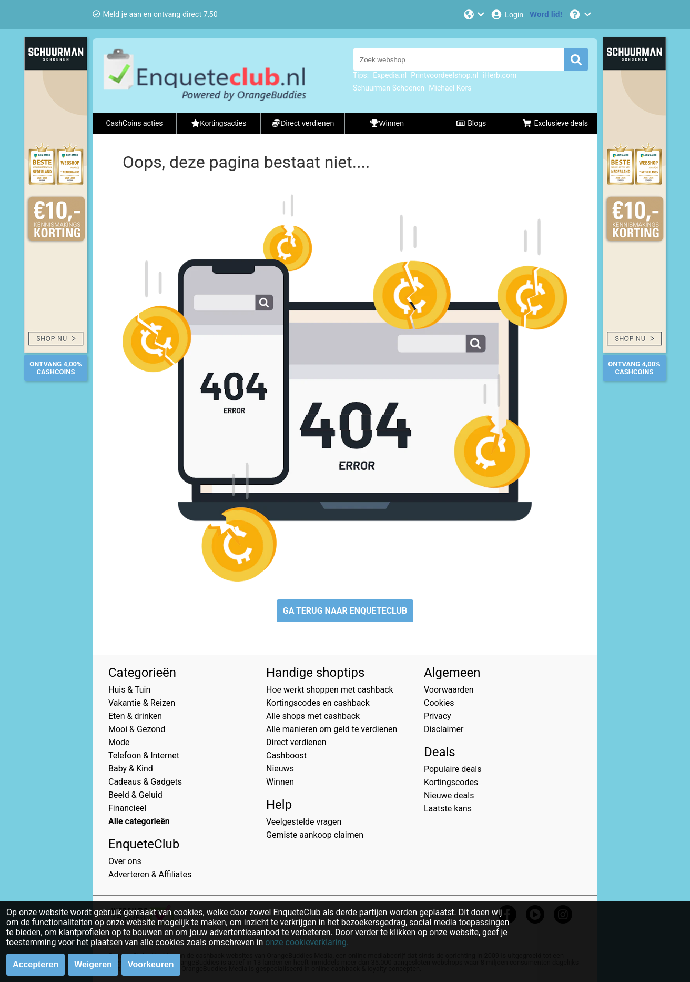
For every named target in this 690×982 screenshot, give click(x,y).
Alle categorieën (139, 821)
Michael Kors (450, 88)
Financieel (127, 808)
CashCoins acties (134, 123)
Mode (119, 742)
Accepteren (35, 964)
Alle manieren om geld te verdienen (331, 729)
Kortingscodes (451, 782)
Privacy (437, 716)
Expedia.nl (390, 75)
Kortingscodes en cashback (318, 703)
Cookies (439, 703)
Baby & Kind (130, 769)
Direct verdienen (296, 742)
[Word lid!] (546, 14)
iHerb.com (500, 75)
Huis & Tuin (129, 690)
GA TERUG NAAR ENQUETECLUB (345, 611)
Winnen (280, 782)
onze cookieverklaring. (307, 942)
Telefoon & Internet (143, 755)
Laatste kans (448, 809)
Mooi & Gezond (136, 729)
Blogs (471, 123)
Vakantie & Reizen (141, 703)
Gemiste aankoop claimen (314, 835)
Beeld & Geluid (135, 795)
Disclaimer (443, 729)
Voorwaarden (449, 690)
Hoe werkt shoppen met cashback (329, 690)
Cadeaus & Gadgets (145, 782)
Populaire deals (453, 769)
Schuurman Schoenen (388, 88)
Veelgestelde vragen (303, 822)
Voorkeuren (151, 964)
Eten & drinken (135, 716)
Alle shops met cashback (313, 716)
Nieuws (280, 769)
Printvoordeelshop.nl (444, 75)
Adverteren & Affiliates (149, 874)
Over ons (124, 861)
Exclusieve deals (555, 123)
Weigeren (93, 964)
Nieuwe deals (449, 795)
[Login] (506, 14)
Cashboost (286, 755)
